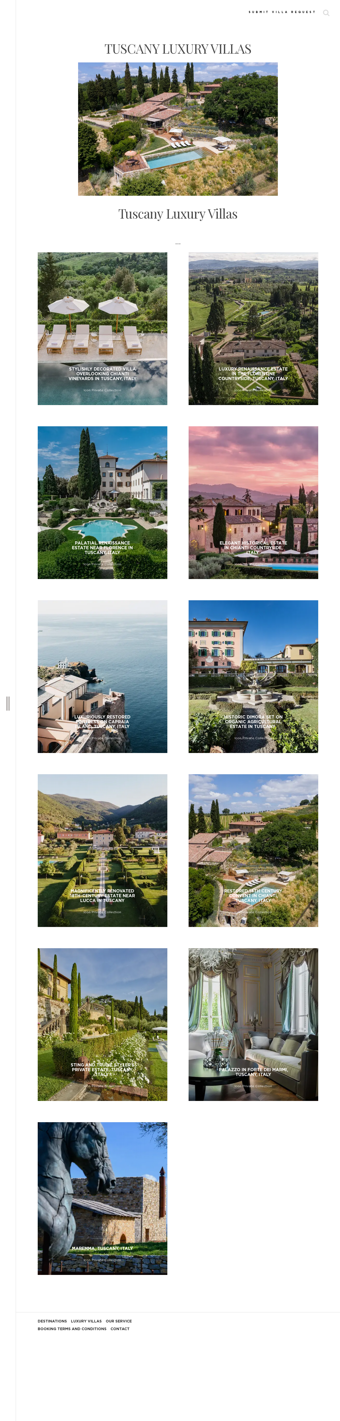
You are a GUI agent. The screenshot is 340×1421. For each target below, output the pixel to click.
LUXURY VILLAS (86, 1321)
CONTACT (120, 1329)
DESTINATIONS (52, 1321)
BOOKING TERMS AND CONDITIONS (72, 1329)
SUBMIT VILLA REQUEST (283, 12)
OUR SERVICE (119, 1321)
